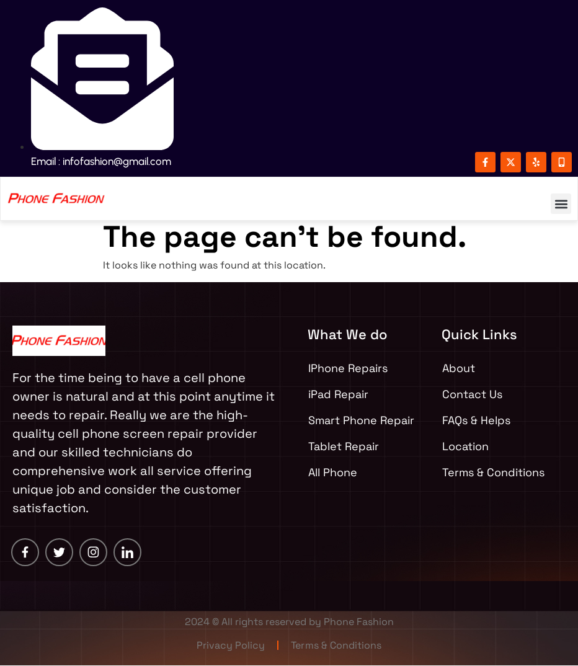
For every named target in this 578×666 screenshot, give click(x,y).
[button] (561, 203)
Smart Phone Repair (361, 420)
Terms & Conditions (336, 645)
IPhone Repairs (348, 368)
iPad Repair (338, 394)
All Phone (332, 472)
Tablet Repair (343, 446)
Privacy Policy (231, 645)
